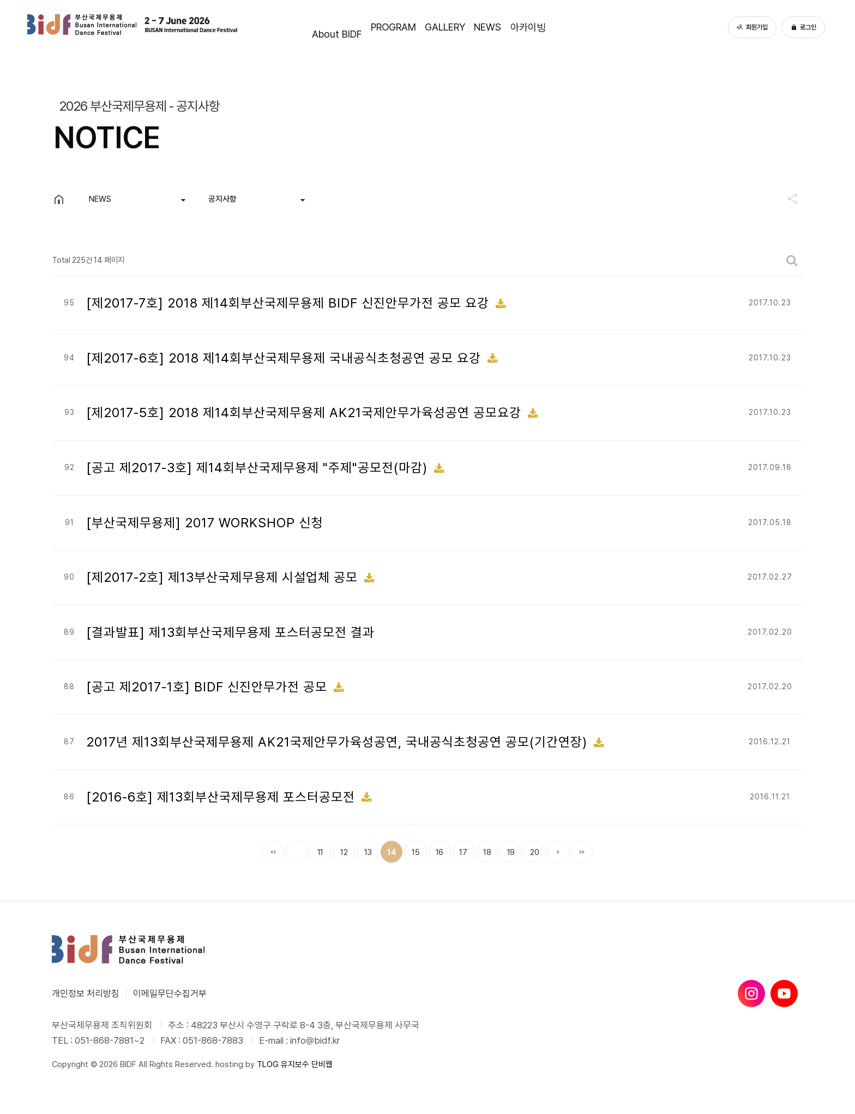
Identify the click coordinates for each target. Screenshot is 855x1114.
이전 (297, 852)
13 (364, 849)
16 (436, 849)
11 (316, 849)
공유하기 (787, 198)
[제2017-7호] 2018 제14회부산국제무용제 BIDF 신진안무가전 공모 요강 (289, 303)
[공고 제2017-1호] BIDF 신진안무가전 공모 (208, 687)
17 (460, 849)
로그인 (803, 27)
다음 (558, 852)
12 (340, 849)
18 (483, 849)
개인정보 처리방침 (85, 993)
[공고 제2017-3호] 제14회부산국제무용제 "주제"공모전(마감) (258, 467)
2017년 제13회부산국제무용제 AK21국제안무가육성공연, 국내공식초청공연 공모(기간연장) (338, 742)
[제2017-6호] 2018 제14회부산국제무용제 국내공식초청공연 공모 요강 (285, 358)
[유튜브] (784, 993)
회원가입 (752, 27)
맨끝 (582, 852)
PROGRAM (360, 27)
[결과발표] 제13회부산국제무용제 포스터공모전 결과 (230, 632)
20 (531, 849)
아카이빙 (591, 27)
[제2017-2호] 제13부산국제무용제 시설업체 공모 (224, 577)
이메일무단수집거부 (170, 993)
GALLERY (445, 27)
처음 (273, 852)
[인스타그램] (751, 993)
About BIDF (271, 27)
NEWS (519, 27)
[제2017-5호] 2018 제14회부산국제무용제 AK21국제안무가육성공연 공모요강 (305, 412)
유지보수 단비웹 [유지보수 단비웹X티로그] (307, 1064)
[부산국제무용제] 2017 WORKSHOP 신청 (204, 523)
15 (412, 849)
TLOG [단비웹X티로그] (268, 1064)
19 (507, 849)
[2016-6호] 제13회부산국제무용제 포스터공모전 (222, 797)
